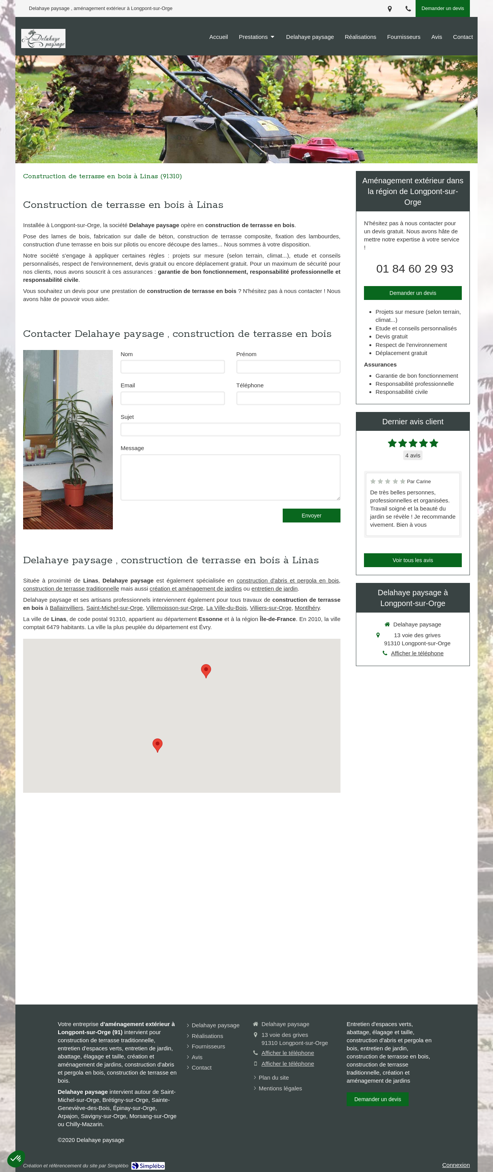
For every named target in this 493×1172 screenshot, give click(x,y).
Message (132, 448)
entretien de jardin (275, 588)
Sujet (127, 417)
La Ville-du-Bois (226, 607)
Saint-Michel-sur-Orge (114, 607)
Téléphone (250, 385)
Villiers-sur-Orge (271, 607)
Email (128, 385)
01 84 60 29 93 (414, 268)
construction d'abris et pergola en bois (287, 580)
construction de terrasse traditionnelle (71, 588)
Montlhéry (307, 607)
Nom (127, 354)
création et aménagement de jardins (196, 588)
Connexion (456, 1165)
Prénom (246, 354)
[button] (16, 1159)
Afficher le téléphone (417, 653)
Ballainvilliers (66, 607)
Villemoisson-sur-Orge (174, 607)
